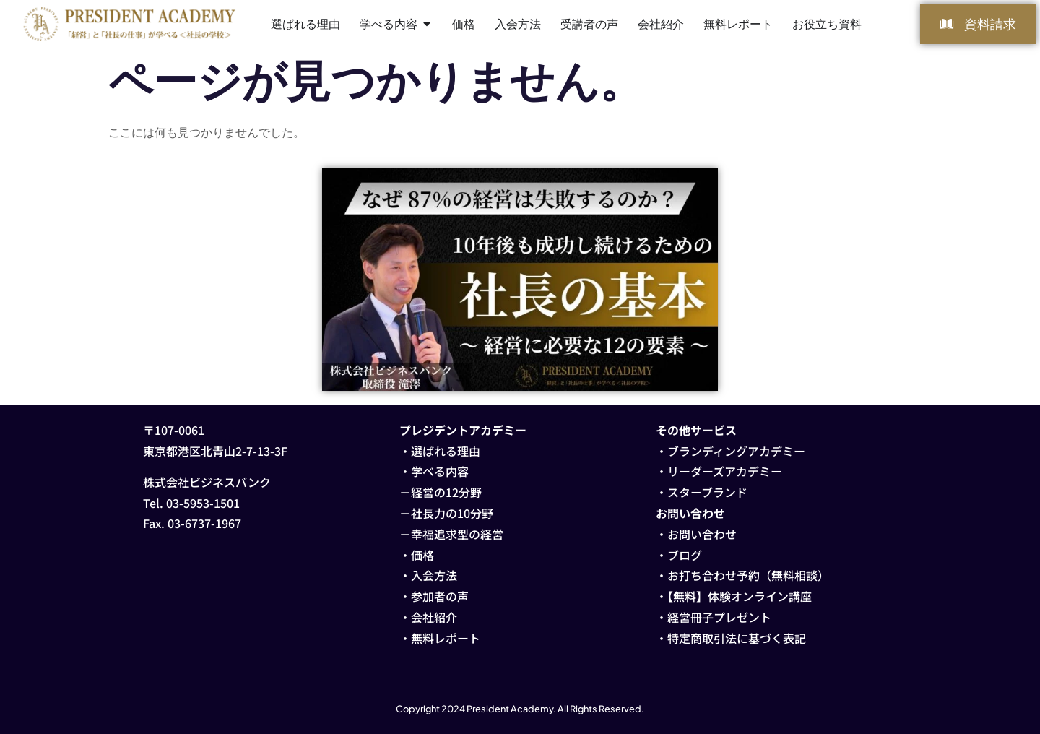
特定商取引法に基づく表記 (736, 638)
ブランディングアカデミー (736, 450)
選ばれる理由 (445, 450)
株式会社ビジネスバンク (207, 482)
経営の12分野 (446, 492)
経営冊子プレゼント (719, 617)
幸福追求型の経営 (457, 534)
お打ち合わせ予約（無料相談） (748, 575)
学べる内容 (440, 471)
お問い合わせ (702, 534)
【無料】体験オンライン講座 (739, 596)
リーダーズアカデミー (724, 471)
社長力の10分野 (452, 513)
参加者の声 (440, 596)
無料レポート (445, 638)
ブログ (684, 555)
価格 (422, 555)
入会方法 (434, 575)
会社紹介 (434, 617)
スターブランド (707, 492)
